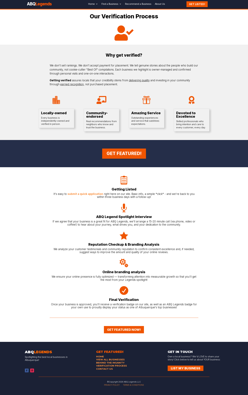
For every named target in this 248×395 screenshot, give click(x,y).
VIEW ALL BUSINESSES (110, 359)
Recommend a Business (138, 4)
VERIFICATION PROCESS (111, 365)
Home (91, 4)
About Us (160, 4)
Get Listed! (197, 3)
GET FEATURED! (124, 153)
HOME (100, 356)
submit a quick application (85, 194)
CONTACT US (104, 368)
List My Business (185, 368)
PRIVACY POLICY (112, 385)
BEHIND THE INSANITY (110, 362)
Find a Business (109, 4)
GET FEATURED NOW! (124, 330)
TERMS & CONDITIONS (133, 385)
